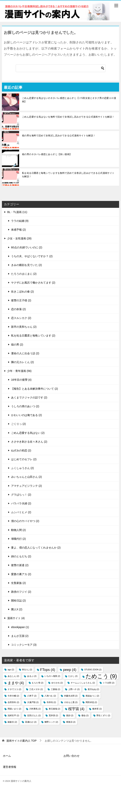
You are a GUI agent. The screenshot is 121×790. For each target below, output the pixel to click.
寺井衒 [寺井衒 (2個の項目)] (51, 702)
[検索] (61, 68)
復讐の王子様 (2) (21, 300)
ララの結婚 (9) (19, 220)
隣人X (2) (16, 609)
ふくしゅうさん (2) (22, 468)
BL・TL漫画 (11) (17, 212)
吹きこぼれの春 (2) (22, 291)
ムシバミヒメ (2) (21, 512)
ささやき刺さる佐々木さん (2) (29, 441)
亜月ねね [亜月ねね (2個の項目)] (93, 689)
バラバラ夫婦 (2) (21, 503)
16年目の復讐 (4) (21, 379)
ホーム (7, 755)
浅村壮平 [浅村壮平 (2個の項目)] (13, 715)
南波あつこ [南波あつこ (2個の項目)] (92, 696)
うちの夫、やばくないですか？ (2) (32, 256)
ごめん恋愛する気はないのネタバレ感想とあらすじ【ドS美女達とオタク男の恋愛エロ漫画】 (69, 100)
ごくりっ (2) (18, 423)
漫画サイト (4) (16, 618)
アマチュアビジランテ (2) (26, 485)
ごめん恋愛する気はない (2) (28, 432)
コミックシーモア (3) (24, 644)
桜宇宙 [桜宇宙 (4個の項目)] (76, 709)
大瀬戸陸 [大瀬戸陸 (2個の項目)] (33, 702)
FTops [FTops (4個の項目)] (47, 670)
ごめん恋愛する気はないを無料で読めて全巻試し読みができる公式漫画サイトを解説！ (68, 116)
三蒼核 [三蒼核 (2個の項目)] (55, 689)
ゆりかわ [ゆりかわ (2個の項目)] (57, 683)
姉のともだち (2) (21, 556)
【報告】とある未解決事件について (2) (34, 388)
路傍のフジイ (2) (21, 591)
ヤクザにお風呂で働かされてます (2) (33, 282)
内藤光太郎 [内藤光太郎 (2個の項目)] (71, 696)
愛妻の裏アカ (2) (21, 574)
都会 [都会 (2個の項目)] (85, 715)
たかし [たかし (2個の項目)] (73, 676)
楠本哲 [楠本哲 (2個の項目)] (97, 709)
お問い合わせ (71, 755)
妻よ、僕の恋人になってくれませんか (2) (36, 547)
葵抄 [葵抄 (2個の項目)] (69, 715)
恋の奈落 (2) (18, 309)
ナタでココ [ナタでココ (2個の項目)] (14, 689)
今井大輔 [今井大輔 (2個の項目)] (13, 696)
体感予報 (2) (18, 229)
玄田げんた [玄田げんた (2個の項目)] (34, 715)
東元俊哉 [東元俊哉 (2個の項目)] (54, 709)
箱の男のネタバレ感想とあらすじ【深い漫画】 (47, 154)
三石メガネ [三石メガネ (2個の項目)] (36, 689)
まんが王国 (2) (19, 635)
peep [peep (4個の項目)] (69, 670)
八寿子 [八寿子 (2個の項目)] (32, 696)
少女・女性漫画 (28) (19, 238)
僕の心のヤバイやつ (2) (25, 521)
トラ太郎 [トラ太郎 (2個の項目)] (108, 683)
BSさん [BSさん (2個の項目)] (27, 669)
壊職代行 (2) (18, 538)
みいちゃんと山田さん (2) (26, 476)
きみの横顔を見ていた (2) (26, 265)
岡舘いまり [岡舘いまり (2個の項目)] (14, 709)
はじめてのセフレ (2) (24, 459)
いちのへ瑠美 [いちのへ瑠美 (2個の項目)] (52, 676)
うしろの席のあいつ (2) (25, 406)
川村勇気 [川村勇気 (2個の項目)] (35, 709)
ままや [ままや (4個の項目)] (16, 683)
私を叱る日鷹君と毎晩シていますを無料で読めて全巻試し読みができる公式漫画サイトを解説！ (68, 175)
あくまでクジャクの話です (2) (29, 397)
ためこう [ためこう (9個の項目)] (101, 676)
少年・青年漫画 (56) (19, 370)
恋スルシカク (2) (21, 317)
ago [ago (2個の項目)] (11, 669)
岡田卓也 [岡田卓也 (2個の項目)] (91, 702)
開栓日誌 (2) (18, 600)
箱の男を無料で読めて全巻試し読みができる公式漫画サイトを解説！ (58, 135)
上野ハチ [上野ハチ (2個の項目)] (74, 689)
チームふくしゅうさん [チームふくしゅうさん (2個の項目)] (83, 683)
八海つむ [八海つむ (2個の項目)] (50, 696)
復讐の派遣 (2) (19, 565)
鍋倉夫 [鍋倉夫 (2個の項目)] (12, 722)
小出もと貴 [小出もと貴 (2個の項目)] (71, 702)
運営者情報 (9, 766)
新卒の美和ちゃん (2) (24, 326)
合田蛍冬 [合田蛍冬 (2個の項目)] (13, 702)
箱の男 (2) (17, 344)
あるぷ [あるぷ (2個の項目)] (32, 676)
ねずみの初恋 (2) (21, 450)
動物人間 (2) (18, 530)
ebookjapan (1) (20, 627)
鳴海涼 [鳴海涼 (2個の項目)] (71, 722)
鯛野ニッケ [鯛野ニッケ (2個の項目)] (51, 722)
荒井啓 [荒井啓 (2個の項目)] (53, 715)
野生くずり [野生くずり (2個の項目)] (103, 715)
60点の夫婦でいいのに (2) (26, 247)
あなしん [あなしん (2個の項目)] (13, 676)
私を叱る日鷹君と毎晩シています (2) (33, 335)
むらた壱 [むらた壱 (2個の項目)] (37, 683)
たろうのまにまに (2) (24, 273)
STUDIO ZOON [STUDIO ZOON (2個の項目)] (93, 669)
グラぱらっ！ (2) (21, 494)
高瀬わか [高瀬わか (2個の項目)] (31, 722)
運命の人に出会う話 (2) (25, 353)
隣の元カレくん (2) (22, 362)
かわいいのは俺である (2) (26, 415)
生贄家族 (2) (18, 582)
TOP (21, 740)
